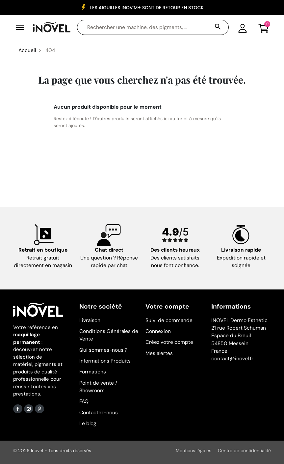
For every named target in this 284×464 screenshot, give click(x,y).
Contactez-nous (98, 412)
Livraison (89, 320)
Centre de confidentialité (244, 450)
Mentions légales (193, 450)
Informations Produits (105, 361)
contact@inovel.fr (232, 358)
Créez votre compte (169, 342)
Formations (92, 371)
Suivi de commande (169, 320)
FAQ (84, 401)
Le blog (87, 423)
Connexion (158, 331)
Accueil (27, 50)
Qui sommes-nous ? (103, 350)
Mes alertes (159, 353)
